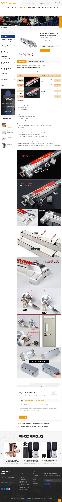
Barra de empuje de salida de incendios (52, 384)
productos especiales (35, 28)
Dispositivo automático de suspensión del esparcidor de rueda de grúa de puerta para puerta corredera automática (10, 138)
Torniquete (3, 82)
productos (35, 477)
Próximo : (21, 426)
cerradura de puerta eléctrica (5, 63)
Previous (1, 454)
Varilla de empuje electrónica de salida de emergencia (37, 426)
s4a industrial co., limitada (5, 472)
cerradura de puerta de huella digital (6, 69)
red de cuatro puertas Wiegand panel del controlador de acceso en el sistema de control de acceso (11, 145)
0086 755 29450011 (30, 3)
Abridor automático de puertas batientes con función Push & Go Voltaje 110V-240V (10, 131)
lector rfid (3, 66)
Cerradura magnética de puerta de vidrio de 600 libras (24, 482)
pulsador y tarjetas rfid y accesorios (6, 76)
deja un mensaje (59, 500)
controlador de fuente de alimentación (6, 72)
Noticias (56, 7)
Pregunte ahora (45, 50)
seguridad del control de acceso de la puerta (12, 461)
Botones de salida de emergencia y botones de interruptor (37, 423)
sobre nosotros (35, 475)
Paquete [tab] (42, 61)
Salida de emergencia (39, 386)
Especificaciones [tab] (21, 61)
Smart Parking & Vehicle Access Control (6, 59)
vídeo (51, 7)
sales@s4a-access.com (44, 3)
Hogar (7, 7)
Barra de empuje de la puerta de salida (25, 386)
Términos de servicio (37, 489)
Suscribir (47, 484)
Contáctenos (30, 11)
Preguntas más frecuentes (34, 7)
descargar (45, 7)
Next (61, 454)
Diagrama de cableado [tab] (33, 61)
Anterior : (21, 423)
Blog (34, 485)
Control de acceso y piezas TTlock (7, 42)
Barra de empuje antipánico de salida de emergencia (34, 400)
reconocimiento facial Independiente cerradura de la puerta (31, 461)
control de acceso (22, 477)
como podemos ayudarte (8, 99)
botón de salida (4, 79)
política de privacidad (48, 498)
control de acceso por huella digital (24, 485)
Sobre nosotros (14, 7)
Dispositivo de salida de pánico (52, 386)
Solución (34, 481)
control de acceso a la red (6, 49)
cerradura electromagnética (5, 52)
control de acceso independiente (5, 55)
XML (42, 498)
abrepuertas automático (6, 39)
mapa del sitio (35, 487)
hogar (34, 473)
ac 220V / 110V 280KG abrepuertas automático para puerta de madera (10, 124)
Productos (23, 7)
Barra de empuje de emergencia (36, 384)
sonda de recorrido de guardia (6, 84)
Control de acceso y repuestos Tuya (5, 46)
